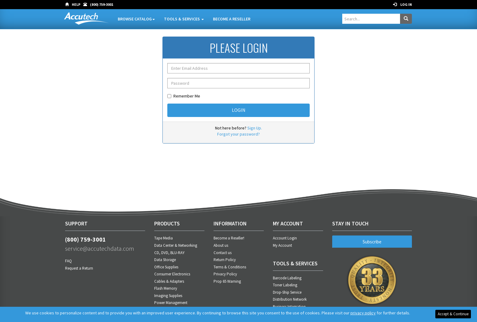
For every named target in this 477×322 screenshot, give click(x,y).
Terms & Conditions (230, 267)
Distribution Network (290, 299)
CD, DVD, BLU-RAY (169, 252)
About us (221, 245)
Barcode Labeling (287, 278)
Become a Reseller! (229, 238)
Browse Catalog (136, 19)
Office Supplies (166, 267)
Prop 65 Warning (227, 281)
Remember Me (183, 96)
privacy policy (363, 313)
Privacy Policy (225, 274)
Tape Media (163, 238)
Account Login (285, 238)
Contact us (223, 252)
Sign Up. (254, 128)
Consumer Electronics (172, 274)
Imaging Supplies (168, 295)
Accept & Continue (453, 314)
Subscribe (372, 242)
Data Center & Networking (175, 245)
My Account (282, 245)
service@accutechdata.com (99, 248)
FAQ (68, 261)
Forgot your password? (238, 134)
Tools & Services (184, 19)
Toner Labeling (285, 285)
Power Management (170, 302)
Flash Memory (165, 288)
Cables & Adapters (169, 281)
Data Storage (165, 259)
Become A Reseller (231, 19)
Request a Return (79, 268)
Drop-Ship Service (287, 292)
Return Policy (225, 259)
